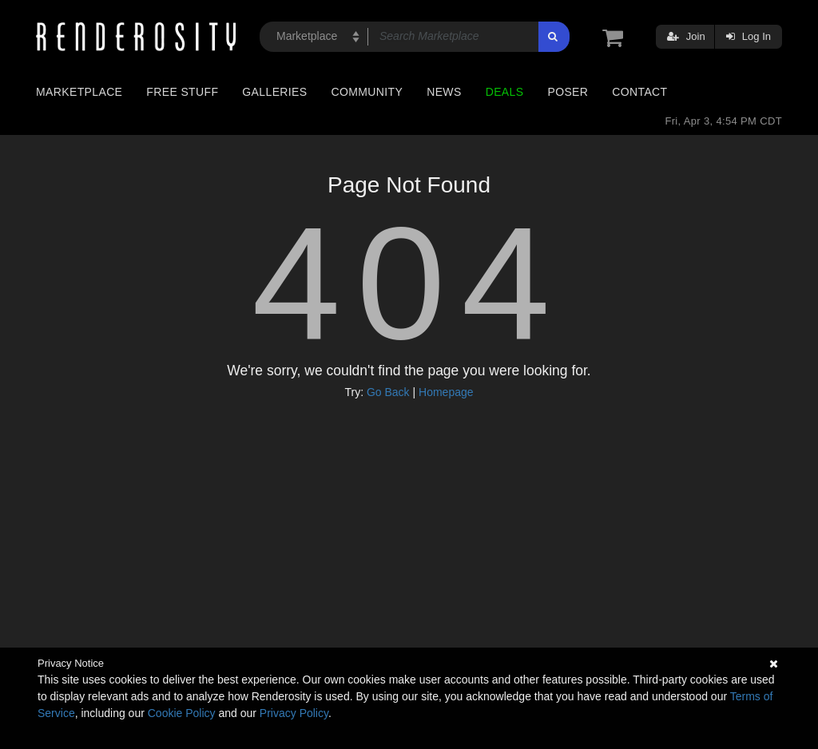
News (444, 91)
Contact (639, 91)
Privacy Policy (294, 713)
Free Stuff (182, 91)
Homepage (446, 392)
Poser (567, 91)
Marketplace (79, 91)
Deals (505, 91)
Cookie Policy (182, 713)
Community (367, 91)
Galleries (274, 91)
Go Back (388, 392)
